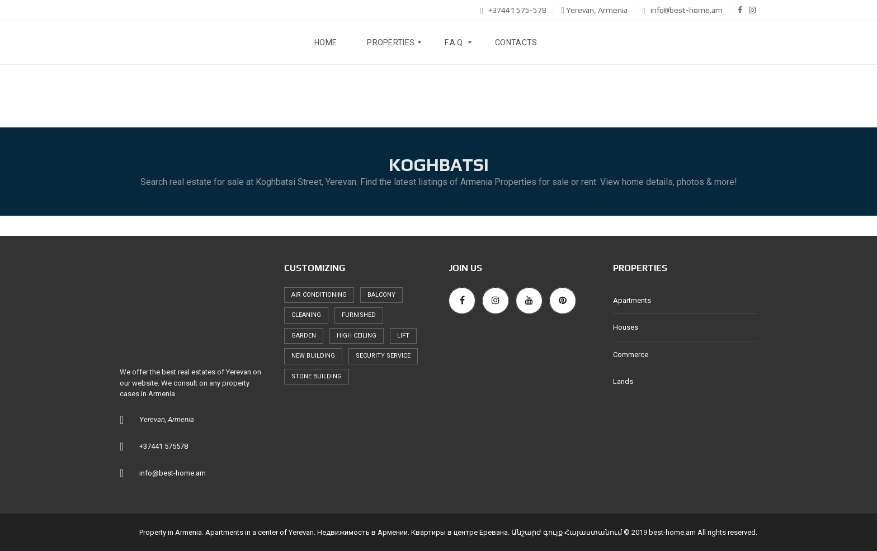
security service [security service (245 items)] (383, 355)
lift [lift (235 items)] (403, 335)
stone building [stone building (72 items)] (316, 376)
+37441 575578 (163, 446)
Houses (625, 327)
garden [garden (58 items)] (303, 335)
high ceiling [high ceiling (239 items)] (356, 335)
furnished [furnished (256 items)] (359, 315)
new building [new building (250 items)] (313, 355)
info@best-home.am (683, 10)
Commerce (630, 354)
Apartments (632, 300)
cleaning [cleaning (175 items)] (306, 315)
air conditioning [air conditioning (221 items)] (319, 294)
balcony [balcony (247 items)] (381, 294)
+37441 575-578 (513, 10)
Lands (623, 381)
